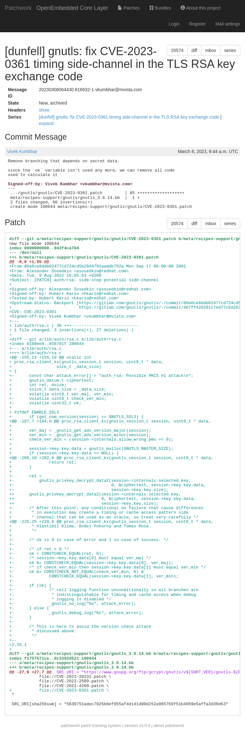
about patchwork (169, 725)
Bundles (160, 8)
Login (174, 23)
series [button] (230, 50)
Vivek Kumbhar (22, 151)
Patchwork (18, 8)
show (44, 110)
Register (197, 23)
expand (46, 123)
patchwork (70, 725)
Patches (128, 8)
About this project (200, 8)
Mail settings (227, 23)
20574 (177, 50)
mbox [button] (210, 50)
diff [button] (194, 50)
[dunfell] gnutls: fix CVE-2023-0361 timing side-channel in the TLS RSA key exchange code (129, 117)
